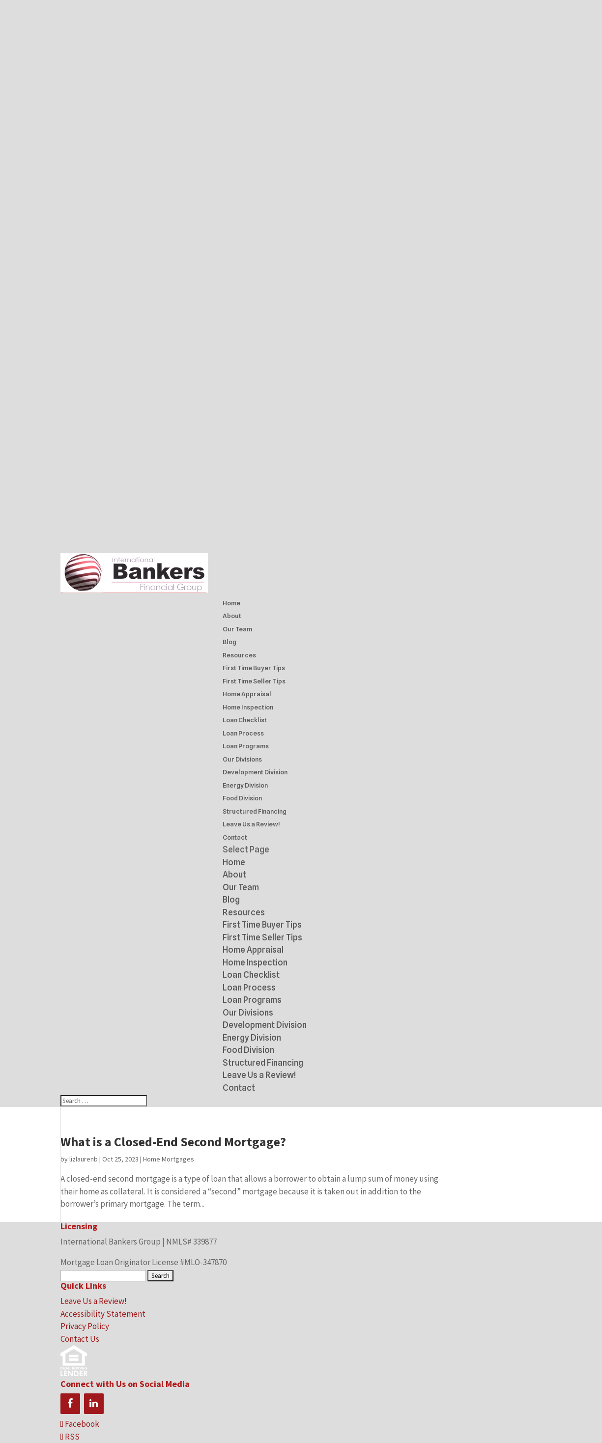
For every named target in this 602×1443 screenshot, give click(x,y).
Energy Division (245, 785)
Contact (235, 837)
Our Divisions (242, 759)
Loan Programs (246, 746)
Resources (239, 655)
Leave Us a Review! (251, 824)
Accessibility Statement (102, 1313)
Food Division (242, 798)
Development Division (255, 772)
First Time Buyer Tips (254, 668)
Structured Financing (255, 811)
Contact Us (79, 1338)
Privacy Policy (84, 1326)
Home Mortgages (168, 1159)
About (232, 616)
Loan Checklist (245, 720)
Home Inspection (248, 707)
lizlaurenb (83, 1159)
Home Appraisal (247, 694)
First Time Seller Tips (254, 681)
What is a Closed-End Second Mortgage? (173, 1141)
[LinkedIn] (94, 1403)
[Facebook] (70, 1403)
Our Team (237, 629)
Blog (229, 642)
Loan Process (243, 733)
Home (231, 603)
